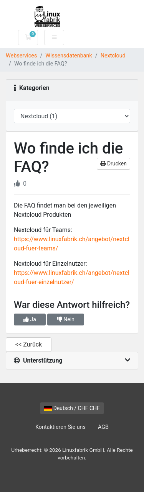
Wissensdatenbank (68, 55)
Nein (65, 319)
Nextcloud (113, 55)
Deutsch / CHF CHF (72, 408)
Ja (29, 319)
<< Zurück (28, 344)
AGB (103, 427)
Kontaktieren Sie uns (60, 427)
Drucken (113, 163)
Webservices (21, 55)
